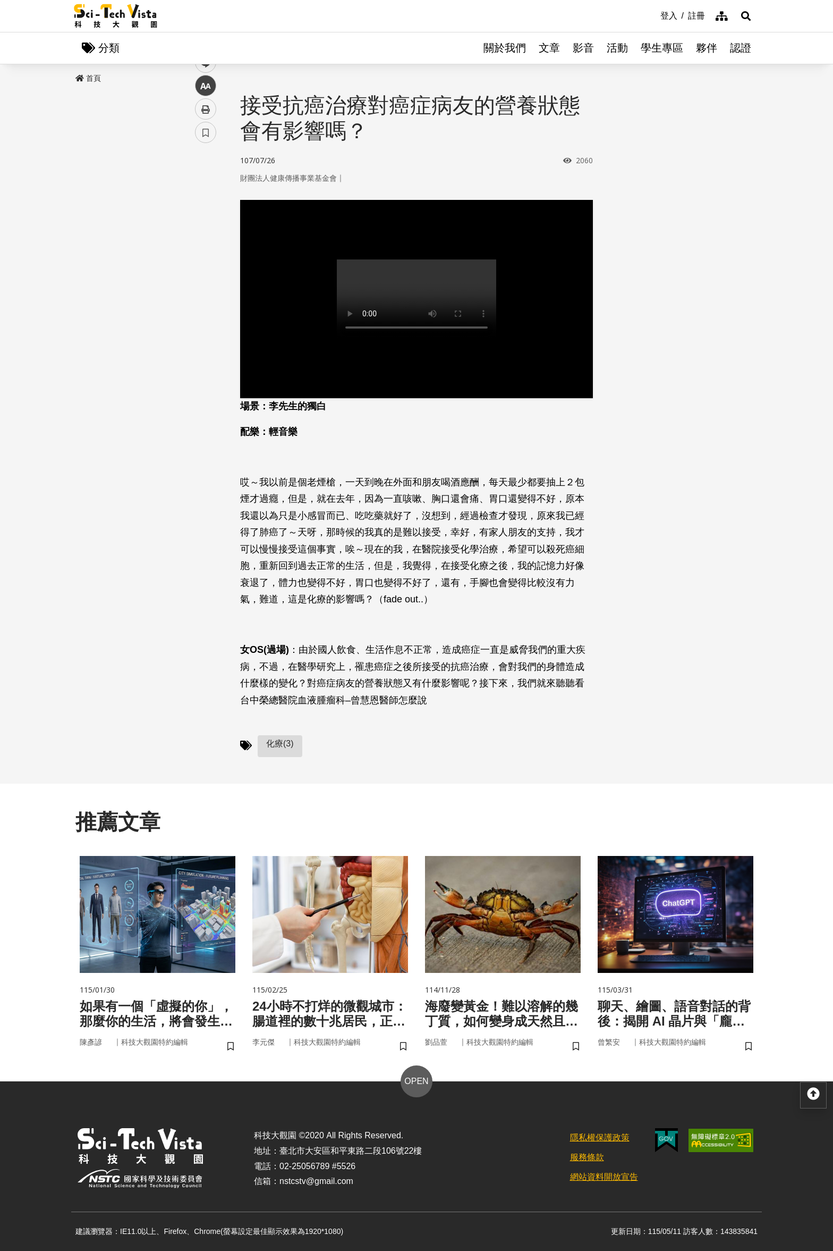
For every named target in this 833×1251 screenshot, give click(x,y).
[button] (746, 16)
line (202, 250)
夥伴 (706, 48)
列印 (205, 296)
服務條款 (587, 1157)
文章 (549, 48)
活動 (617, 48)
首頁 (88, 78)
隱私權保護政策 (600, 1137)
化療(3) (280, 743)
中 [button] (205, 273)
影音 (583, 48)
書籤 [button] (205, 320)
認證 (740, 48)
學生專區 (662, 48)
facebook (206, 203)
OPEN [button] (416, 1081)
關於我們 (504, 48)
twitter (206, 226)
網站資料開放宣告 (604, 1176)
